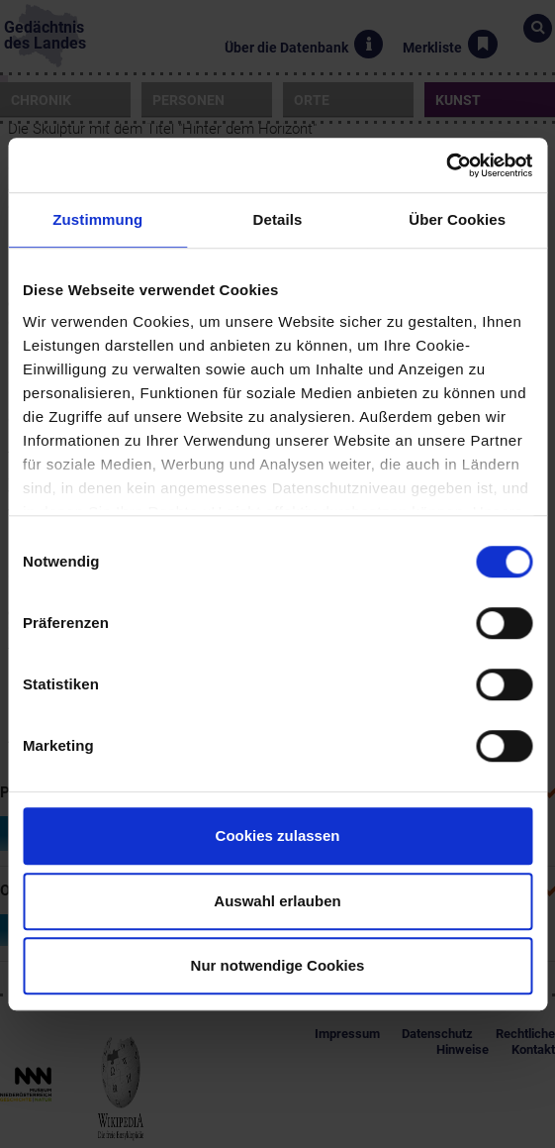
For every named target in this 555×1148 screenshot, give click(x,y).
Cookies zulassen (278, 835)
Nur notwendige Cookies (278, 965)
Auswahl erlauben (277, 900)
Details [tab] (278, 219)
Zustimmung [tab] (97, 219)
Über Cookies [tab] (457, 219)
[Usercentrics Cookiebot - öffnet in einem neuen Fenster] (445, 165)
